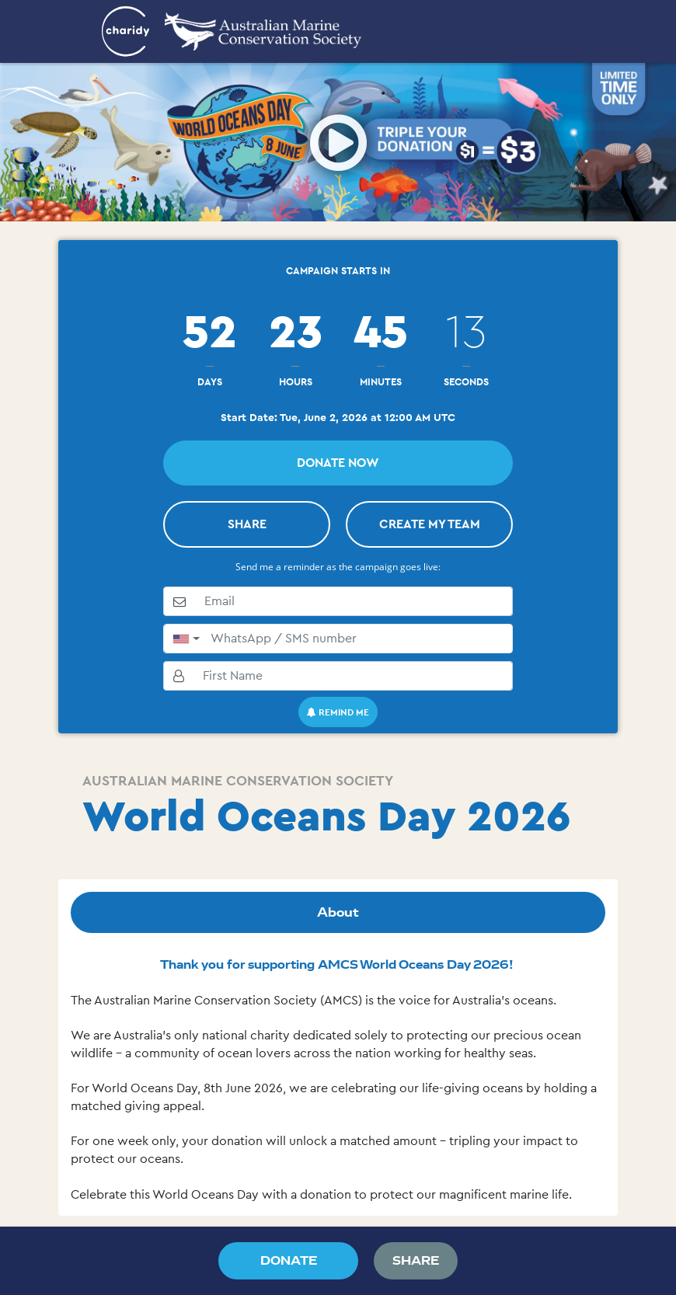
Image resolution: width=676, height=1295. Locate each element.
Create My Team (429, 524)
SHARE (247, 524)
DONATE (288, 1260)
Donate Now (338, 462)
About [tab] (338, 912)
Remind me (337, 712)
